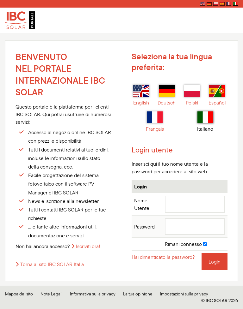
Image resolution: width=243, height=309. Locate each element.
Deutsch (167, 95)
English (141, 95)
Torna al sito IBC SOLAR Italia (52, 264)
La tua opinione (138, 294)
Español (217, 95)
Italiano (205, 121)
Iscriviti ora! (88, 246)
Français (155, 121)
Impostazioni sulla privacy (184, 294)
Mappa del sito (19, 294)
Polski (192, 95)
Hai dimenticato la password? (163, 257)
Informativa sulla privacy (92, 294)
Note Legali (51, 294)
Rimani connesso (186, 244)
